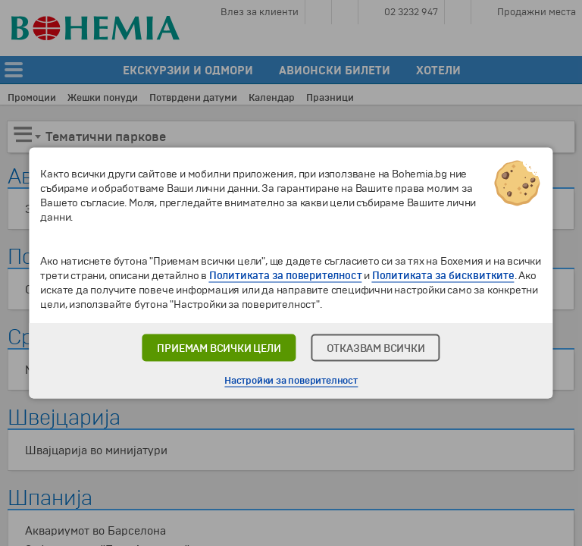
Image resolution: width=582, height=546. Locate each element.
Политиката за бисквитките (443, 275)
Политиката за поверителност (285, 275)
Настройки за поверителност (291, 381)
